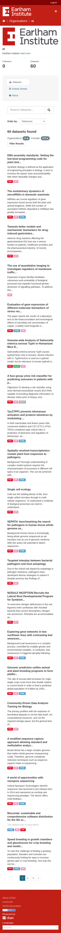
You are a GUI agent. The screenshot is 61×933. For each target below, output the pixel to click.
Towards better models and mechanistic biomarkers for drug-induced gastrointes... (28, 230)
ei (32, 21)
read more (25, 53)
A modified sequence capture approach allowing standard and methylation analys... (27, 742)
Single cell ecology (19, 489)
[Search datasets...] (26, 110)
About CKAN (8, 898)
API (15, 181)
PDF (10, 181)
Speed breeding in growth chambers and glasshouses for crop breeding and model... (29, 843)
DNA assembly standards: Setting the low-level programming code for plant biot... (30, 159)
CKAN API (7, 902)
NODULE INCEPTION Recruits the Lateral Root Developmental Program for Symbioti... (30, 596)
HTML (22, 217)
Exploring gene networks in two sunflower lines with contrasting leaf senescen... (29, 635)
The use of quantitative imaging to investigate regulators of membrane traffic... (29, 269)
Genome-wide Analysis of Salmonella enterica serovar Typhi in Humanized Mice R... (30, 344)
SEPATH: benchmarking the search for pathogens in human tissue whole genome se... (30, 525)
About (13, 95)
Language (7, 922)
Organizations (18, 21)
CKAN (8, 918)
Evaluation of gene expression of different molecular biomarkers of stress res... (28, 308)
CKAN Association (11, 906)
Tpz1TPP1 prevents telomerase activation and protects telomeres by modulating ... (30, 415)
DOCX (22, 402)
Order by (12, 121)
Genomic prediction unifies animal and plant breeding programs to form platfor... (30, 671)
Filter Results (16, 143)
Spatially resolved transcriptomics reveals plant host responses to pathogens (28, 454)
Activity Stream (18, 88)
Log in (54, 2)
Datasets (15, 82)
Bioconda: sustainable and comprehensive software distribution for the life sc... (30, 816)
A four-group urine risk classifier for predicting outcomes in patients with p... (30, 379)
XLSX (16, 366)
